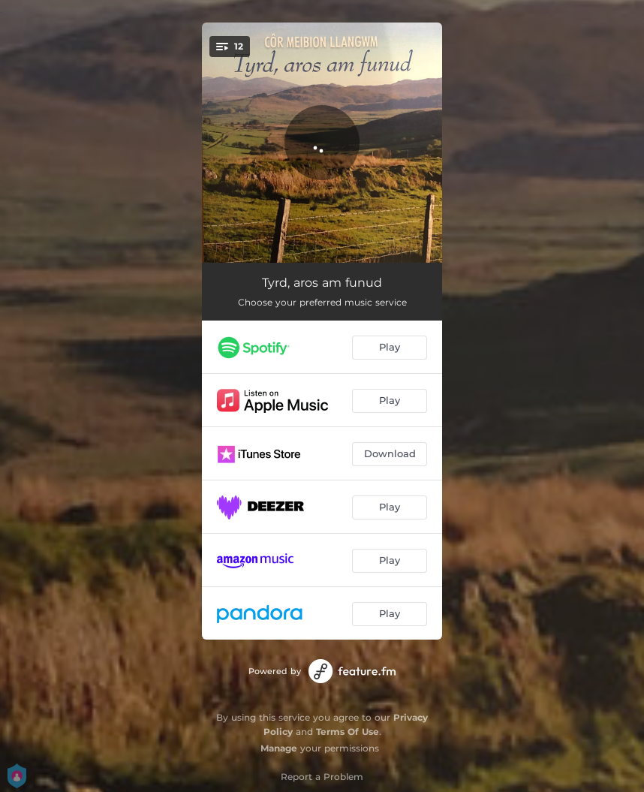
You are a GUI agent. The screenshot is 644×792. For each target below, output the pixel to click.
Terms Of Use (347, 731)
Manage (278, 748)
